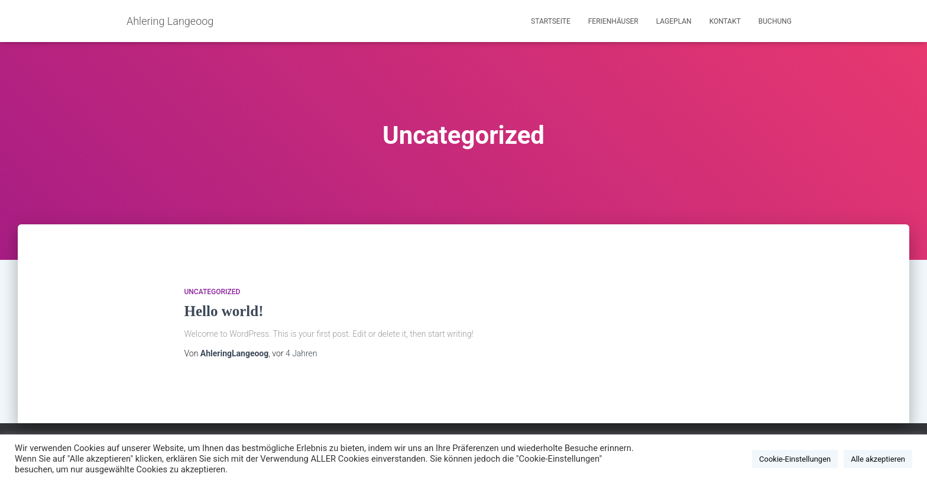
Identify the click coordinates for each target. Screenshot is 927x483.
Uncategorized (212, 292)
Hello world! (224, 311)
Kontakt (725, 21)
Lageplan (674, 21)
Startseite (551, 21)
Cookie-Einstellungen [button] (795, 459)
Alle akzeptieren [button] (878, 459)
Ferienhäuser (613, 21)
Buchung (775, 21)
